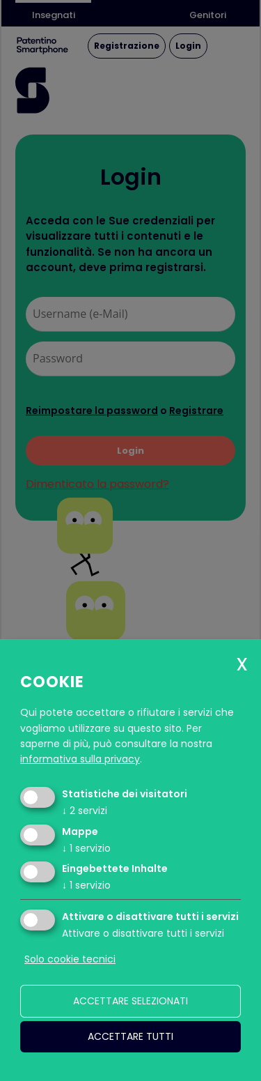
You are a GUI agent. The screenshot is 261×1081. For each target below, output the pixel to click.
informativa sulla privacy (80, 759)
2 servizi (84, 811)
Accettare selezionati (130, 1001)
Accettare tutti (130, 1036)
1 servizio (86, 848)
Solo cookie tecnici (70, 959)
